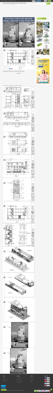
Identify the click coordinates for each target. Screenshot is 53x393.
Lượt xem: (20, 67)
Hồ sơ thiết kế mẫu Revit (12, 4)
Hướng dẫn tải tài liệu (19, 380)
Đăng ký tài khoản (19, 379)
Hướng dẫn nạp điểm (19, 382)
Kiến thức (31, 382)
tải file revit (16, 71)
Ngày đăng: (20, 66)
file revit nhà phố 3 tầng (21, 71)
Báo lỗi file (21, 68)
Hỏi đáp (31, 377)
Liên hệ (4, 382)
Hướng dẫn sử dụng (19, 377)
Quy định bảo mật (5, 380)
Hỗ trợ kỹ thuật (32, 379)
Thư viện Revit (7, 4)
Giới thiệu (4, 377)
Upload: (5, 66)
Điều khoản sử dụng (5, 379)
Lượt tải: (5, 67)
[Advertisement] (26, 11)
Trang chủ (4, 4)
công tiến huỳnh (8, 66)
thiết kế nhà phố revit (11, 71)
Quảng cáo (31, 380)
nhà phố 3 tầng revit (5, 71)
